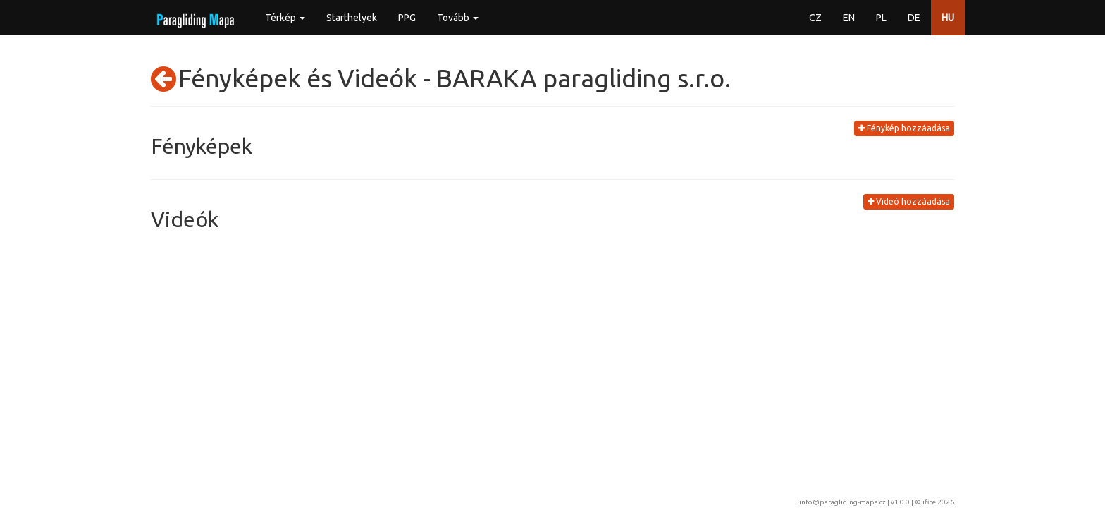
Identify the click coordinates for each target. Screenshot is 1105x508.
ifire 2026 (938, 502)
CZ (815, 17)
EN (849, 17)
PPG (407, 17)
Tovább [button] (458, 17)
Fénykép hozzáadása (904, 128)
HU (948, 17)
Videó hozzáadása (909, 201)
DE (914, 17)
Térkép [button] (285, 17)
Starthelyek (351, 17)
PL (881, 17)
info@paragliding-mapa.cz (842, 502)
